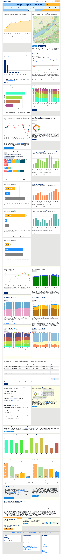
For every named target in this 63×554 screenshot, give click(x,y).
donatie (10, 523)
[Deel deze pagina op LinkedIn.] (50, 523)
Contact (43, 550)
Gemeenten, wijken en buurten (28, 537)
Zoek (37, 1)
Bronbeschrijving (35, 495)
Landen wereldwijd (26, 541)
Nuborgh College (12, 398)
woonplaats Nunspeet (21, 490)
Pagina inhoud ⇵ (31, 10)
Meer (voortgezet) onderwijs (8, 497)
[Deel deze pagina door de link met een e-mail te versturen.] (43, 523)
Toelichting (6, 82)
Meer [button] (52, 1)
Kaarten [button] (47, 1)
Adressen (24, 536)
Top (50, 532)
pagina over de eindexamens (18, 143)
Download (57, 1)
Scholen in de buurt (41, 46)
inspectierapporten (15, 381)
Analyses (43, 536)
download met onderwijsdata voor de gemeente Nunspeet (40, 455)
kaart (20, 493)
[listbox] (38, 56)
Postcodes (25, 539)
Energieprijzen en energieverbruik (28, 546)
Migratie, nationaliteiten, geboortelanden (30, 547)
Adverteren (44, 549)
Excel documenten (49, 402)
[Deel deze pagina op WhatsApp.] (54, 523)
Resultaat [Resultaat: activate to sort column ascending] (27, 364)
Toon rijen (7, 377)
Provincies (25, 540)
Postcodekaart (44, 546)
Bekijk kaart (35, 46)
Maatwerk (44, 551)
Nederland (28, 540)
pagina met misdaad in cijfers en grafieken (46, 483)
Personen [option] (34, 270)
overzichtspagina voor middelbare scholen (14, 492)
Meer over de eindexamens (8, 147)
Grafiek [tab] (5, 16)
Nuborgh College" (42, 50)
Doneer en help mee (8, 528)
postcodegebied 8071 (11, 80)
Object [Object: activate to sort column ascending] (52, 364)
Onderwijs (25, 548)
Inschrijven (25, 523)
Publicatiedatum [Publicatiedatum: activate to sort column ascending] (36, 364)
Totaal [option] (38, 56)
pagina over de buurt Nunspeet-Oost (30, 428)
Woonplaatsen (29, 539)
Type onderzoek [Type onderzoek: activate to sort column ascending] (6, 364)
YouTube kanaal (44, 552)
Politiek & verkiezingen (27, 549)
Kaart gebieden (44, 544)
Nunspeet (17, 402)
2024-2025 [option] (34, 120)
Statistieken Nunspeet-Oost (8, 431)
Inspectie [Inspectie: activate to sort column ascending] (43, 364)
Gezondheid (25, 545)
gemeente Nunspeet (9, 495)
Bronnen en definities (45, 537)
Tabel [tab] (9, 16)
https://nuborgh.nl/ (15, 405)
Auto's (24, 544)
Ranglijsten (44, 541)
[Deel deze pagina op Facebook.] (46, 523)
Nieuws (43, 540)
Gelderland (24, 402)
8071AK (13, 400)
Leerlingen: (34, 56)
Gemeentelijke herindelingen (47, 539)
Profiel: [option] (5, 152)
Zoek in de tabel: (51, 363)
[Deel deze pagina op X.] (57, 523)
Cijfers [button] (41, 1)
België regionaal (32, 541)
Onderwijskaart (44, 545)
